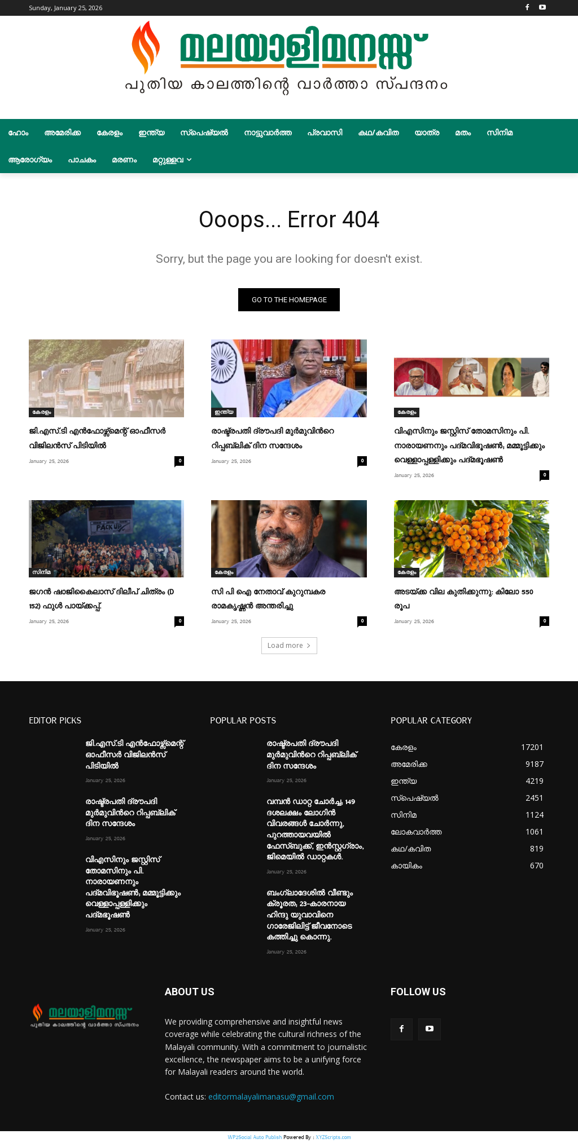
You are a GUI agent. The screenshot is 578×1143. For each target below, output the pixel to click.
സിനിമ (41, 572)
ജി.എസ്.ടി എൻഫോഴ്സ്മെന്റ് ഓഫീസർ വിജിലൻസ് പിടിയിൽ (134, 755)
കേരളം (41, 412)
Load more (289, 645)
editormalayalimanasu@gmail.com (271, 1096)
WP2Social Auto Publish (254, 1137)
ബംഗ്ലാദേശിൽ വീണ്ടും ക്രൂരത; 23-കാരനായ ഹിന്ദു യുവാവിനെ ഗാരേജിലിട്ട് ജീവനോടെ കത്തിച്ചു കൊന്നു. (309, 915)
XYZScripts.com (333, 1137)
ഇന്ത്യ (223, 412)
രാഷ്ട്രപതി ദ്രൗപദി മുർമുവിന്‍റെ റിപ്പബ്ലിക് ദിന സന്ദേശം (130, 813)
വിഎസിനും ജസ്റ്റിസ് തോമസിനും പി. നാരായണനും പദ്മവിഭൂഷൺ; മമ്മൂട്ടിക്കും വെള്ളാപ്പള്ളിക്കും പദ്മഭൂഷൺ (469, 446)
